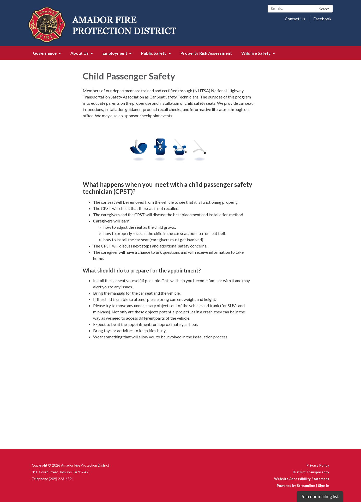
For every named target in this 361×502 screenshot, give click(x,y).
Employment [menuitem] (115, 53)
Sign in (323, 486)
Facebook (322, 18)
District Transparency (311, 472)
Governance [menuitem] (45, 53)
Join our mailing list (320, 496)
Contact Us (295, 18)
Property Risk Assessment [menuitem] (206, 53)
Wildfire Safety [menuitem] (256, 53)
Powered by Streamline (296, 486)
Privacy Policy (317, 465)
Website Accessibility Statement (301, 479)
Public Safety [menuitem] (154, 53)
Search (324, 9)
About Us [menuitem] (79, 53)
